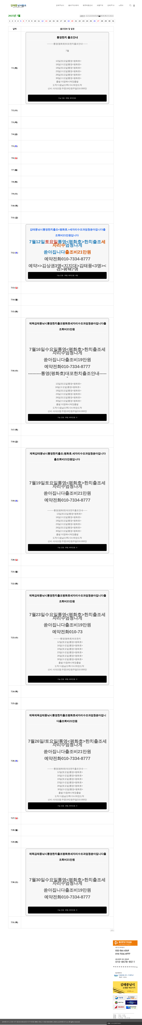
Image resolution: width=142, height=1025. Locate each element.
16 (57, 21)
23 (83, 21)
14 (50, 21)
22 (80, 21)
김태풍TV (110, 5)
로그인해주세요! (116, 1023)
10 (35, 21)
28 (102, 21)
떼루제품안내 (88, 5)
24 (87, 21)
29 (106, 21)
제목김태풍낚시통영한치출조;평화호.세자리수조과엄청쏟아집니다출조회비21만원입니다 (67, 456)
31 (113, 21)
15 (54, 21)
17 (61, 21)
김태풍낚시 (60, 5)
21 (76, 21)
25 (91, 21)
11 (39, 21)
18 (65, 21)
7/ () (14, 68)
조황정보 (100, 5)
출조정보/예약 (73, 5)
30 (109, 21)
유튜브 (121, 5)
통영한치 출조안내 (67, 37)
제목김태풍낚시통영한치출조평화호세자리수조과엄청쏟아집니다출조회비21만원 (67, 326)
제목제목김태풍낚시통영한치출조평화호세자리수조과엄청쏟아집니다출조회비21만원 (67, 718)
